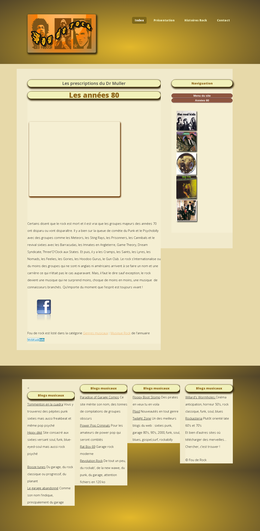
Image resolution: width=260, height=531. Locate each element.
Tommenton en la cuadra (45, 404)
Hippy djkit (34, 432)
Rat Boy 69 (87, 446)
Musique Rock (121, 333)
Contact (223, 20)
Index (139, 20)
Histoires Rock (195, 20)
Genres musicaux (95, 333)
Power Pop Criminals (95, 425)
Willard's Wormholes (200, 397)
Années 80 (202, 100)
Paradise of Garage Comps (99, 397)
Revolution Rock (91, 461)
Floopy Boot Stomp (146, 397)
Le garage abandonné (42, 488)
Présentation (164, 20)
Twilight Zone (142, 418)
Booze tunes (36, 467)
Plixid (136, 411)
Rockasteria (193, 418)
